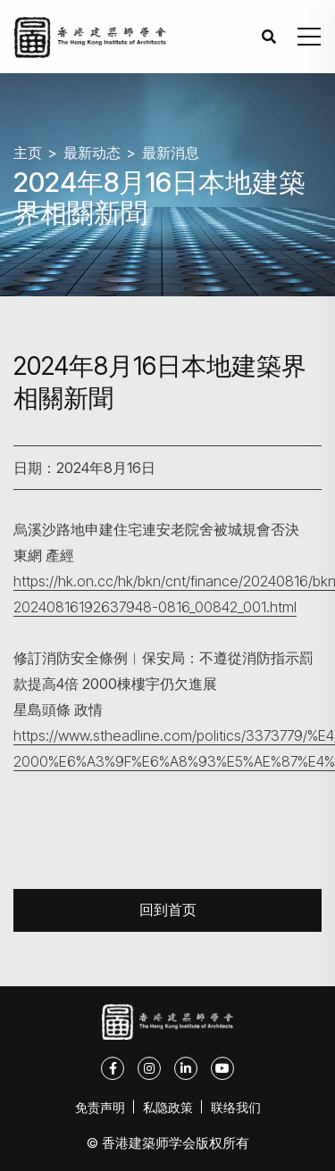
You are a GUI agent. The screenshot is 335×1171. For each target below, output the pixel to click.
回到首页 (168, 910)
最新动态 (92, 153)
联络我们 (236, 1107)
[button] (309, 37)
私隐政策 (168, 1107)
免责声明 (100, 1107)
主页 (27, 153)
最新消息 (170, 153)
